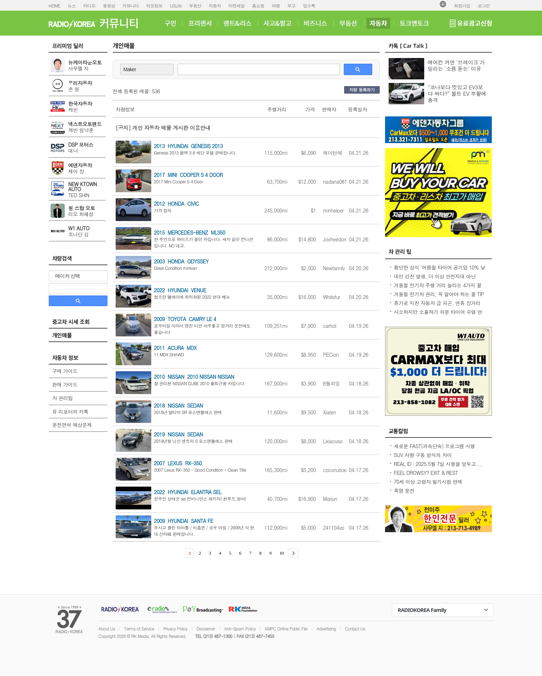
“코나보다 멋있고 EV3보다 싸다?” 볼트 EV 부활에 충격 (457, 93)
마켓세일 (236, 5)
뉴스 (72, 5)
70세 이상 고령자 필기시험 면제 (428, 481)
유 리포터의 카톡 (70, 411)
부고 (291, 5)
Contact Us (355, 628)
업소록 (309, 5)
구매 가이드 (65, 370)
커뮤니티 (130, 5)
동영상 (109, 5)
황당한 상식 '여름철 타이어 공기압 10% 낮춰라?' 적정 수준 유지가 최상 (439, 271)
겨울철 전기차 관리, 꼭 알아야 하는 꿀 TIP (439, 294)
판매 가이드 (65, 384)
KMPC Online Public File (286, 628)
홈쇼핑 (258, 5)
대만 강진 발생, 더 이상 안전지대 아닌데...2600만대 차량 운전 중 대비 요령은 (436, 280)
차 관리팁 (62, 398)
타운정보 (154, 5)
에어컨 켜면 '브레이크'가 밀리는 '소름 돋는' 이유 (456, 65)
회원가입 (462, 5)
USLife (175, 5)
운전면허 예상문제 (72, 424)
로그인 (484, 5)
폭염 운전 (404, 490)
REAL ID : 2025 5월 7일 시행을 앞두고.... (438, 463)
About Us (107, 628)
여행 (276, 5)
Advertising (326, 628)
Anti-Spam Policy (240, 628)
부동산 (195, 5)
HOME (54, 5)
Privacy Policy (175, 628)
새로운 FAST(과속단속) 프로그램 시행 (434, 446)
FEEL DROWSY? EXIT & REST (426, 472)
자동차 (215, 5)
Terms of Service (139, 628)
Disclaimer (205, 628)
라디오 (89, 5)
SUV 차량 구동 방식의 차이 (423, 454)
